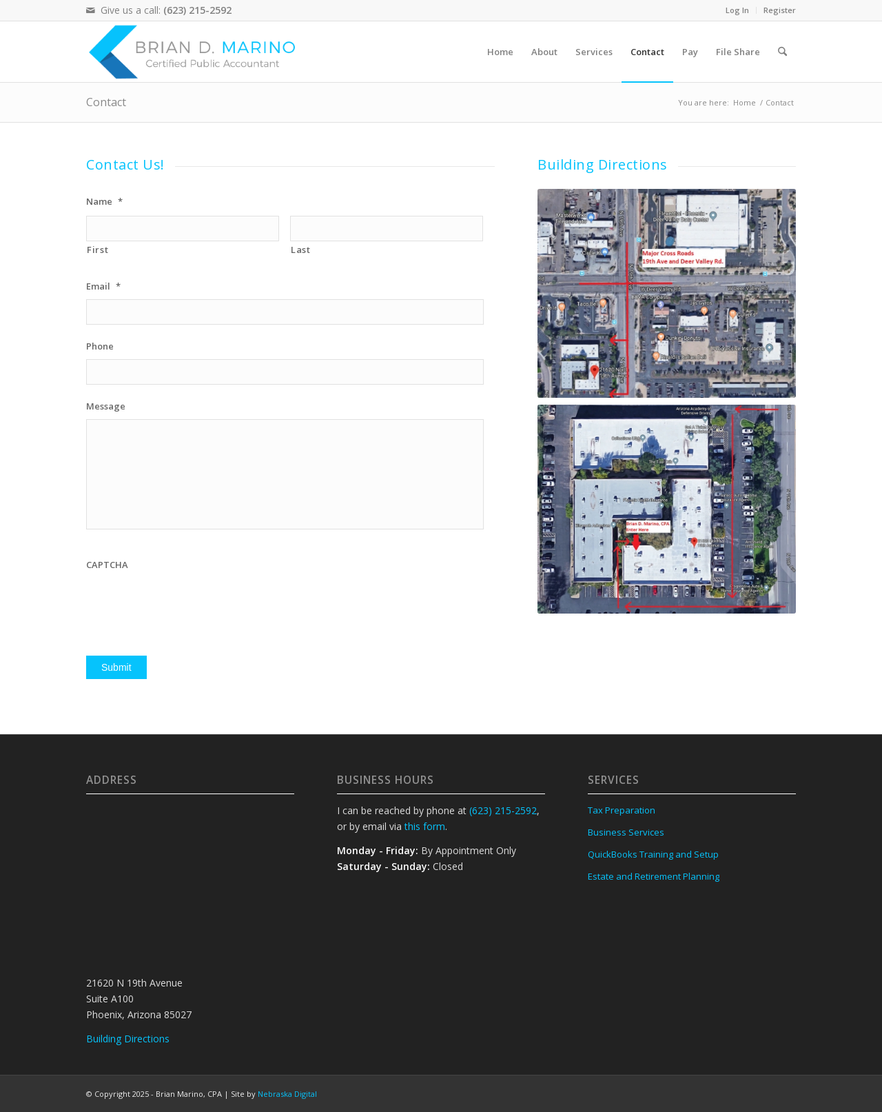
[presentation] (191, 604)
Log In (737, 10)
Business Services (626, 832)
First (97, 249)
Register (779, 10)
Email (103, 286)
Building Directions (602, 164)
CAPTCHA (107, 565)
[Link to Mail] (90, 10)
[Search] (782, 51)
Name (104, 202)
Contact (106, 102)
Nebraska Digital (287, 1094)
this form (424, 826)
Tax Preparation (621, 810)
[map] (666, 293)
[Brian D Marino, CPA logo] (195, 51)
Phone (100, 346)
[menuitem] (738, 10)
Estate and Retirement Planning (653, 876)
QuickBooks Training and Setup (653, 854)
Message (105, 406)
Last (301, 249)
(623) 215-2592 (197, 10)
